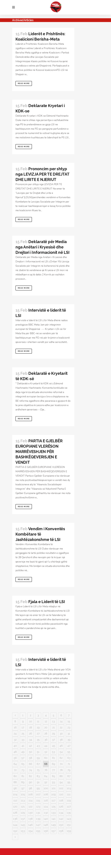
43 (38, 745)
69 (53, 763)
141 (54, 818)
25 (23, 733)
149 (53, 824)
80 (15, 776)
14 (61, 721)
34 (30, 739)
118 (61, 800)
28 (45, 733)
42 (30, 745)
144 (15, 824)
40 (15, 745)
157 (53, 830)
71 (68, 763)
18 (30, 727)
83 (38, 776)
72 (15, 770)
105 (23, 794)
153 (23, 830)
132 (46, 812)
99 (38, 788)
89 (22, 782)
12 (46, 721)
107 (38, 794)
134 (61, 812)
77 (53, 770)
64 (15, 763)
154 (30, 830)
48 (15, 751)
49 (22, 751)
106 (30, 794)
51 (38, 751)
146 (30, 824)
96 (15, 788)
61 (53, 757)
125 (54, 806)
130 (30, 812)
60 (45, 757)
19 (38, 727)
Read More (24, 83)
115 (38, 800)
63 (68, 757)
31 (68, 733)
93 (53, 782)
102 (61, 788)
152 (15, 830)
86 (61, 776)
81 (23, 776)
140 (46, 818)
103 (69, 788)
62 (61, 757)
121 (23, 806)
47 (68, 745)
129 (23, 812)
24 (15, 733)
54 (61, 751)
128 (15, 812)
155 (38, 830)
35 (38, 739)
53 (53, 751)
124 (46, 806)
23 (68, 727)
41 (23, 745)
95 (68, 782)
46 (61, 745)
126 (61, 806)
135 (69, 812)
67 (38, 763)
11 (38, 721)
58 (30, 757)
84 (45, 776)
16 (15, 727)
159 (69, 830)
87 (68, 776)
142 (61, 818)
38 (61, 739)
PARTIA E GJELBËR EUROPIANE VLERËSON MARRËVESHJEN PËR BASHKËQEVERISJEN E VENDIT (38, 452)
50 (30, 751)
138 (30, 818)
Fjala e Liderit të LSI (46, 601)
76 (45, 770)
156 (46, 830)
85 (53, 776)
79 (68, 770)
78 (61, 770)
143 (69, 818)
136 (15, 818)
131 (38, 812)
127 (69, 806)
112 (15, 800)
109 (53, 794)
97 (22, 788)
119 (69, 800)
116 (46, 800)
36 (45, 739)
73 (22, 770)
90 (30, 782)
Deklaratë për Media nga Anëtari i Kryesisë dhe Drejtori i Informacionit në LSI (42, 247)
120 (15, 806)
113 (23, 800)
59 (38, 757)
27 (38, 733)
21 (53, 727)
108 (46, 794)
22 (61, 727)
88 (15, 782)
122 (30, 806)
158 (61, 830)
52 (46, 751)
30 (61, 733)
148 (46, 824)
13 (53, 721)
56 (15, 757)
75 (38, 770)
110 (61, 794)
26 (30, 733)
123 (38, 806)
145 (23, 824)
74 (30, 770)
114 (31, 800)
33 (22, 739)
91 (38, 782)
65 (22, 763)
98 (30, 788)
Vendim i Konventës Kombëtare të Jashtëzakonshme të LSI (40, 534)
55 (68, 751)
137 (23, 818)
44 (45, 745)
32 (15, 739)
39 (68, 739)
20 (45, 727)
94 (61, 782)
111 (69, 794)
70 (61, 763)
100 (46, 788)
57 (22, 757)
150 (61, 824)
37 (53, 739)
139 (38, 818)
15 (68, 721)
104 (15, 794)
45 (53, 745)
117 (53, 800)
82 (30, 776)
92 (45, 782)
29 (53, 733)
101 (54, 788)
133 (53, 812)
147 (38, 824)
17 (23, 727)
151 (69, 824)
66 (30, 763)
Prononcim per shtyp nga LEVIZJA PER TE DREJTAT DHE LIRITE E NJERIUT (42, 174)
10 (30, 721)
